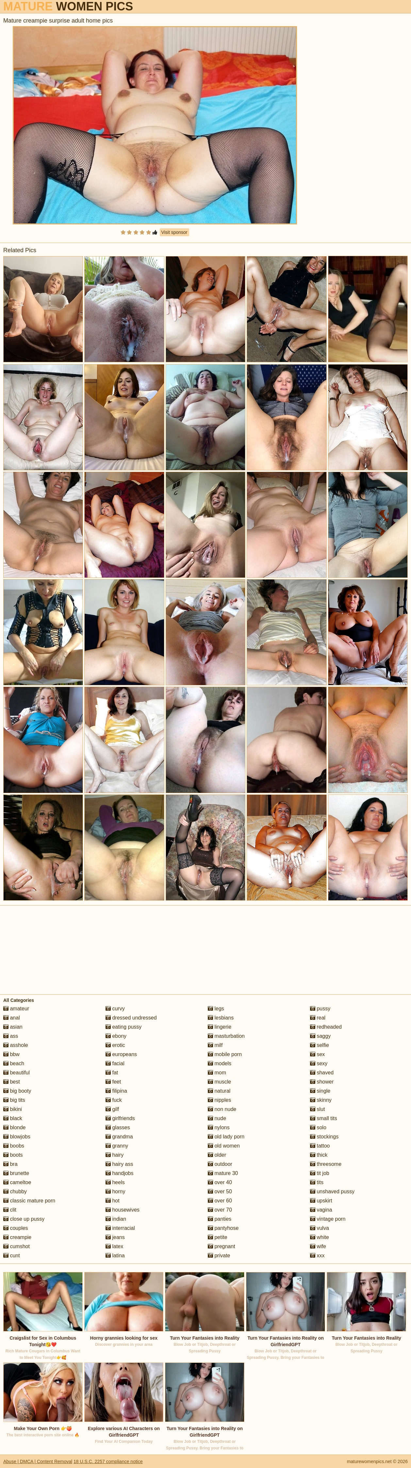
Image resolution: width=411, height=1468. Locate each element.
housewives (123, 1210)
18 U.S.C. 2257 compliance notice (108, 1461)
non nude (222, 1109)
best (11, 1082)
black (12, 1118)
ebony (116, 1036)
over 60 (220, 1200)
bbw (11, 1054)
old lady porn (226, 1136)
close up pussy (23, 1219)
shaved (322, 1072)
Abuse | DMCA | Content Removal (37, 1461)
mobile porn (225, 1054)
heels (115, 1182)
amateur (16, 1008)
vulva (319, 1228)
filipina (116, 1091)
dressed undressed (131, 1017)
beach (13, 1063)
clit (9, 1210)
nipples (219, 1100)
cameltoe (17, 1182)
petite (217, 1237)
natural (219, 1091)
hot (113, 1200)
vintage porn (328, 1219)
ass (10, 1036)
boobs (13, 1146)
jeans (115, 1237)
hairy (114, 1155)
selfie (319, 1045)
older (217, 1155)
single (320, 1091)
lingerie (219, 1027)
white (319, 1237)
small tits (323, 1118)
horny (115, 1191)
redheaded (326, 1027)
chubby (15, 1191)
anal (11, 1017)
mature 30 (223, 1173)
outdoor (220, 1164)
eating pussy (123, 1027)
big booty (17, 1091)
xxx (317, 1255)
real (317, 1017)
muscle (219, 1082)
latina (115, 1255)
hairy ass (119, 1164)
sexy (318, 1063)
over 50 (220, 1191)
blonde (14, 1127)
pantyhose (223, 1228)
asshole (15, 1045)
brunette (16, 1173)
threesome (325, 1164)
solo (318, 1127)
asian (13, 1027)
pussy (320, 1008)
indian (116, 1219)
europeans (121, 1054)
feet (113, 1082)
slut (317, 1109)
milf (215, 1045)
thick (318, 1155)
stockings (324, 1136)
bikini (12, 1109)
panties (219, 1219)
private (219, 1255)
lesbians (221, 1017)
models (219, 1063)
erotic (115, 1045)
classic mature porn (29, 1200)
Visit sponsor (174, 232)
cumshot (16, 1246)
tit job (319, 1173)
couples (15, 1228)
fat (112, 1072)
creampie (17, 1237)
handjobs (119, 1173)
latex (114, 1246)
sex (317, 1054)
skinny (321, 1100)
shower (322, 1082)
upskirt (321, 1200)
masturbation (226, 1036)
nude (217, 1118)
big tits (14, 1100)
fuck (114, 1100)
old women (224, 1146)
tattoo (320, 1146)
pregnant (221, 1246)
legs (216, 1008)
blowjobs (16, 1136)
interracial (120, 1228)
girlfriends (120, 1118)
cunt (11, 1255)
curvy (115, 1008)
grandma (119, 1136)
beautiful (16, 1072)
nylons (219, 1127)
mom (217, 1072)
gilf (112, 1109)
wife (318, 1246)
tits (316, 1182)
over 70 (220, 1210)
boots (13, 1155)
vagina (321, 1210)
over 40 (220, 1182)
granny (117, 1146)
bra (10, 1164)
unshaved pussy (332, 1191)
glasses (118, 1127)
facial (115, 1063)
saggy (320, 1036)
